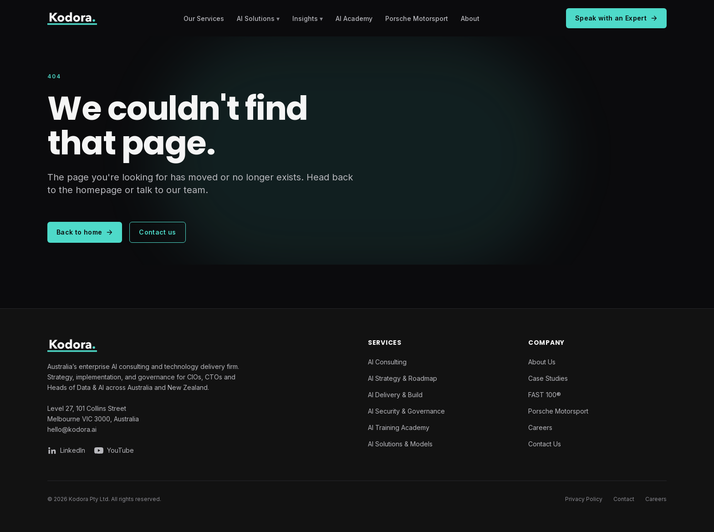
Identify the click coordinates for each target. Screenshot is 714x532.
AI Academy (354, 18)
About (470, 18)
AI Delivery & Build (395, 395)
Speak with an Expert (616, 18)
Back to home (84, 232)
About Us (542, 362)
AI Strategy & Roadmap (402, 378)
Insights (307, 18)
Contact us (157, 232)
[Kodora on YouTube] (114, 450)
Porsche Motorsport (416, 18)
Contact (623, 499)
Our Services (204, 18)
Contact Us (544, 444)
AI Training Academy (398, 427)
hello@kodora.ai (72, 429)
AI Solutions (258, 18)
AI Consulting (387, 362)
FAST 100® (544, 395)
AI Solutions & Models (400, 444)
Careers (540, 427)
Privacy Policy (583, 499)
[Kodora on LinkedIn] (66, 450)
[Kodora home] (72, 18)
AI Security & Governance (406, 411)
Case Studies (548, 378)
